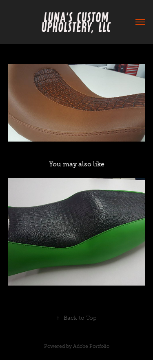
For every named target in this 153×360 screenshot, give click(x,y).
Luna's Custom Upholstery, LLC (77, 22)
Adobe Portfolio (91, 346)
